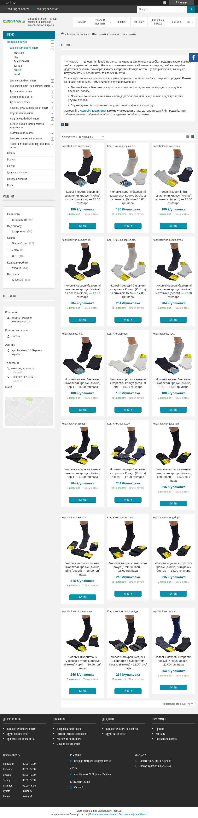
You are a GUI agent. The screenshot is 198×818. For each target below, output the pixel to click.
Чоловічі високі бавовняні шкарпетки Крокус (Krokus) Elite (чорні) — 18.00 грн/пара (173, 475)
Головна (81, 22)
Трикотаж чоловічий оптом (21, 739)
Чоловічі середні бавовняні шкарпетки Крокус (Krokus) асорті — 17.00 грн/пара (128, 473)
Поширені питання (17, 179)
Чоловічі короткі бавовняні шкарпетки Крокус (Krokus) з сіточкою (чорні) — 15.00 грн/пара (82, 197)
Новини (11, 153)
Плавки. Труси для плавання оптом (29, 107)
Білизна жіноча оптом (21, 96)
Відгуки (176, 22)
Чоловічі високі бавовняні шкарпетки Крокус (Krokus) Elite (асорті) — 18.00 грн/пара (82, 568)
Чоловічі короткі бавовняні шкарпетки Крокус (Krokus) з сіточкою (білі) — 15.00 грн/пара (128, 197)
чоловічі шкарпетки (93, 110)
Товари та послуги (100, 22)
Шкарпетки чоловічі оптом (108, 34)
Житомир (19, 53)
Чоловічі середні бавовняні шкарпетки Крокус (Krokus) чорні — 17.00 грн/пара (82, 473)
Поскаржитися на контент (103, 814)
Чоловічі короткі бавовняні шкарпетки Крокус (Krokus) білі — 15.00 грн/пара (128, 383)
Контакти (139, 22)
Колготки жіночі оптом (22, 133)
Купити (83, 226)
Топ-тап (18, 65)
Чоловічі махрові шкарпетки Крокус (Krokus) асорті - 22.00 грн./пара (173, 660)
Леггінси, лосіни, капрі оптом (72, 734)
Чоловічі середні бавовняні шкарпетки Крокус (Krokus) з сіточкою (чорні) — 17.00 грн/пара (82, 291)
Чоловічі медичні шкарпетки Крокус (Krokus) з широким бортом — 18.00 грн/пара (173, 566)
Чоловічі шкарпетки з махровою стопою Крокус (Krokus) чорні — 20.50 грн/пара (82, 662)
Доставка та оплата (157, 22)
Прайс (10, 185)
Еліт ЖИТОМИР (21, 61)
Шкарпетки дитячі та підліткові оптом (30, 86)
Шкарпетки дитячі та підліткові (122, 729)
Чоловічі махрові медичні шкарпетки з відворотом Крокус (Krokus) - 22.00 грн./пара (128, 662)
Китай (17, 74)
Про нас (121, 22)
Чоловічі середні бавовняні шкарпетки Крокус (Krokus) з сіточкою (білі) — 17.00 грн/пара (128, 291)
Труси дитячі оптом (20, 102)
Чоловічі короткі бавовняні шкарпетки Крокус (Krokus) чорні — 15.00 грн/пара (82, 383)
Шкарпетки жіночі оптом (23, 80)
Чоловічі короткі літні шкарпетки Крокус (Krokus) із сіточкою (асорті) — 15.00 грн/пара (173, 197)
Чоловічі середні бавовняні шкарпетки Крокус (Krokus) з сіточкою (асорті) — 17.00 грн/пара (173, 291)
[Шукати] (191, 9)
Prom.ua (117, 811)
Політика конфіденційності (133, 814)
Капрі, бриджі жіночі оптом (24, 118)
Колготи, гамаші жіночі (69, 739)
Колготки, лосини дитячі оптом (26, 138)
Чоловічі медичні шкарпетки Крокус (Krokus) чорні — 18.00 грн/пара (128, 566)
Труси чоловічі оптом (21, 91)
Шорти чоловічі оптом (21, 113)
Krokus (17, 70)
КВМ (16, 57)
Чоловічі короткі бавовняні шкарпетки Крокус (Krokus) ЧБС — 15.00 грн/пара (173, 383)
